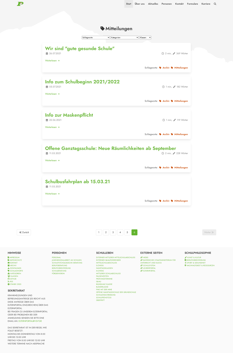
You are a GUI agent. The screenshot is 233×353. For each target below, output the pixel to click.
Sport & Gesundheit (195, 262)
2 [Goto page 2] (106, 232)
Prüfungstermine (104, 279)
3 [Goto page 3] (113, 232)
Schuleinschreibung (105, 295)
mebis (144, 257)
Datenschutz (15, 260)
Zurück (24, 232)
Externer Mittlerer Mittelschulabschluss (115, 257)
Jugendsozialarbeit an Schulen (66, 260)
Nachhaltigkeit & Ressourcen (199, 265)
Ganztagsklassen (104, 268)
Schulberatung (59, 271)
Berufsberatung (59, 265)
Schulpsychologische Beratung (67, 262)
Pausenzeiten (102, 276)
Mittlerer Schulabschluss (108, 273)
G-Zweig (100, 265)
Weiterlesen (52, 60)
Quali (98, 281)
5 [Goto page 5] (127, 232)
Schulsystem (147, 265)
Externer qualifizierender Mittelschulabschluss (108, 261)
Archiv (12, 265)
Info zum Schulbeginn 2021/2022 (82, 81)
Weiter (209, 232)
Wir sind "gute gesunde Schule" (80, 48)
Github (12, 279)
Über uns (140, 3)
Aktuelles (153, 3)
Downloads (14, 268)
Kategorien (14, 273)
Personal (56, 257)
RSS (10, 281)
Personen (167, 3)
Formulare (192, 3)
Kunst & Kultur (193, 257)
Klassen (13, 276)
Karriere (206, 3)
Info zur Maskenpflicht (69, 115)
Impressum (13, 257)
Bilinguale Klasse (104, 284)
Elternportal (147, 271)
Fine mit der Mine (104, 289)
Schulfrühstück (103, 297)
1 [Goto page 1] (98, 232)
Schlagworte (15, 271)
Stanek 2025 (14, 284)
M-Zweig (100, 271)
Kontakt (179, 3)
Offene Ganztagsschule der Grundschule (116, 292)
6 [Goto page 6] (134, 232)
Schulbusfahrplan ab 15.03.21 (77, 181)
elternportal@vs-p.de (30, 321)
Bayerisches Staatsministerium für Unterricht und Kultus (158, 261)
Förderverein (58, 273)
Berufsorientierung (61, 268)
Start (128, 3)
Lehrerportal (148, 268)
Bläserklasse (102, 287)
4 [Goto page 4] (120, 232)
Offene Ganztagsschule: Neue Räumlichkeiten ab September (110, 148)
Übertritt (100, 300)
